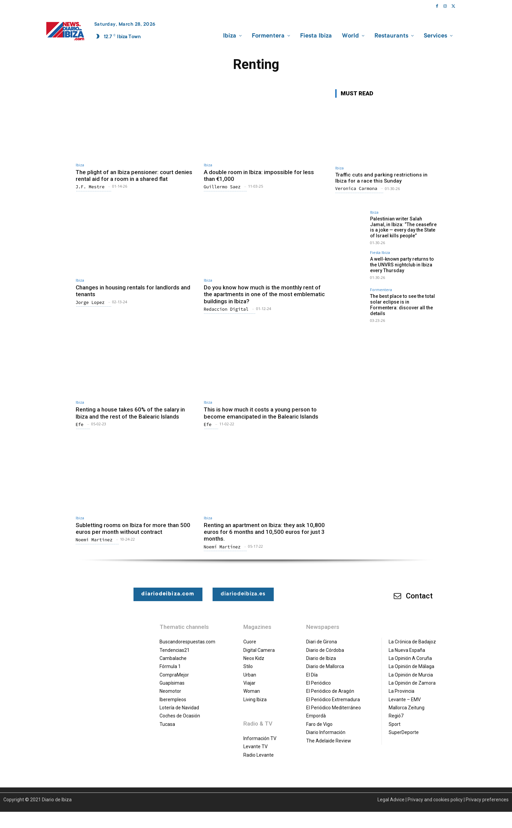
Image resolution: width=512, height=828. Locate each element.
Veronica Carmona (356, 188)
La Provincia (401, 691)
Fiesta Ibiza (380, 252)
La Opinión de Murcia (411, 675)
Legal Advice (391, 799)
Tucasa (167, 724)
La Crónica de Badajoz (412, 641)
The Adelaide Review (328, 740)
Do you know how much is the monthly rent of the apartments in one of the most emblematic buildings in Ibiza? (264, 294)
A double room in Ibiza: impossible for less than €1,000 (259, 175)
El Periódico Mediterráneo (333, 707)
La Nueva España (407, 650)
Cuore (249, 641)
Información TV (259, 738)
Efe (79, 424)
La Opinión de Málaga (411, 666)
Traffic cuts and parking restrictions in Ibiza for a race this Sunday (381, 178)
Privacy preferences (487, 799)
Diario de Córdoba (325, 650)
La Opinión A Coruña (410, 658)
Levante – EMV (405, 699)
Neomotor (170, 691)
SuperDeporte (404, 732)
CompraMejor (174, 675)
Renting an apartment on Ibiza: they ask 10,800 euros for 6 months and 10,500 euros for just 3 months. (264, 532)
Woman (251, 691)
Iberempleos (173, 699)
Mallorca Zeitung (406, 707)
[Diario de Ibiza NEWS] (65, 31)
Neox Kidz (253, 658)
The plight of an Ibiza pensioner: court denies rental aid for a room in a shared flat (134, 175)
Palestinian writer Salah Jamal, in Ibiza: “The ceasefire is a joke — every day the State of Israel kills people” (403, 227)
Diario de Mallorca (325, 666)
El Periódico (318, 683)
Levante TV (255, 746)
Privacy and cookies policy (435, 799)
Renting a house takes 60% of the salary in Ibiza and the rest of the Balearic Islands (130, 413)
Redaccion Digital (226, 309)
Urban (249, 675)
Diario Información (325, 732)
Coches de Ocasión (180, 715)
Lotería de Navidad (179, 707)
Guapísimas (172, 683)
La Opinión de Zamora (412, 683)
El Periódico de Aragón (330, 691)
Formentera (381, 289)
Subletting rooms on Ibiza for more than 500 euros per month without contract (133, 528)
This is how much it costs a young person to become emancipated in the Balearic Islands (261, 413)
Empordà (316, 715)
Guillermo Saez (222, 187)
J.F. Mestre (90, 187)
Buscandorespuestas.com (187, 641)
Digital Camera (259, 650)
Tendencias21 (175, 650)
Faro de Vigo (319, 724)
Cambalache (173, 658)
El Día (312, 675)
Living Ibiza (255, 699)
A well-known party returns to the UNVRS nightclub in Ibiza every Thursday (402, 264)
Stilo (248, 666)
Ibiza (80, 165)
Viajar (249, 683)
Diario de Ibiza (321, 658)
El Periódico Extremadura (333, 699)
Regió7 (396, 715)
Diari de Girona (321, 641)
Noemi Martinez (94, 540)
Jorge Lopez (90, 302)
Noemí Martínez (222, 547)
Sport (394, 724)
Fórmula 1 (170, 666)
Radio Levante (258, 755)
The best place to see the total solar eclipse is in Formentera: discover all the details (402, 304)
